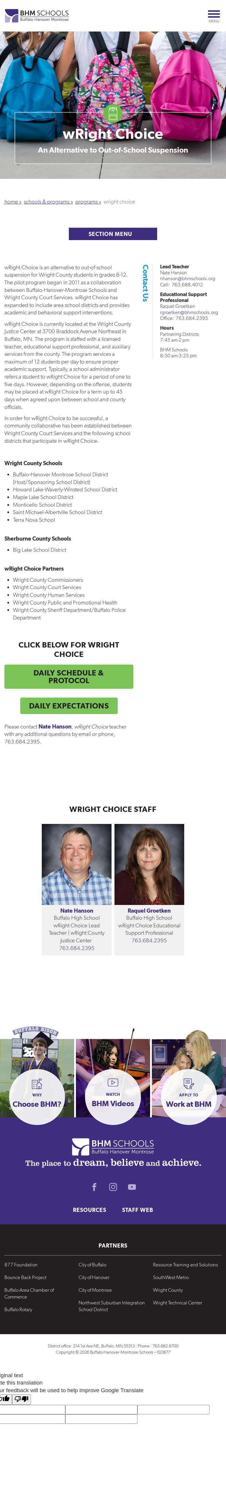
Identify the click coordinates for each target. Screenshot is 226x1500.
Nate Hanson (76, 910)
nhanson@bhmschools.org (187, 278)
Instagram (113, 1187)
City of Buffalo (92, 1265)
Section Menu (113, 234)
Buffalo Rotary (18, 1309)
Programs (86, 201)
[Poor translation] (21, 1399)
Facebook (94, 1187)
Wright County (168, 1290)
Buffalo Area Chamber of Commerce (29, 1293)
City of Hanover (94, 1277)
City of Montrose (95, 1290)
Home (11, 201)
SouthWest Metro (171, 1277)
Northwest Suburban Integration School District (112, 1306)
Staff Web (137, 1210)
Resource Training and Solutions (185, 1265)
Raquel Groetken (149, 910)
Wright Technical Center (177, 1303)
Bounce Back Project (25, 1277)
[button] (37, 1097)
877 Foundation (21, 1265)
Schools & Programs (46, 201)
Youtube (132, 1187)
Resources (89, 1210)
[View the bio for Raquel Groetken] (149, 864)
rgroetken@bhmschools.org (189, 312)
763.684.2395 (76, 948)
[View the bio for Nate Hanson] (77, 864)
